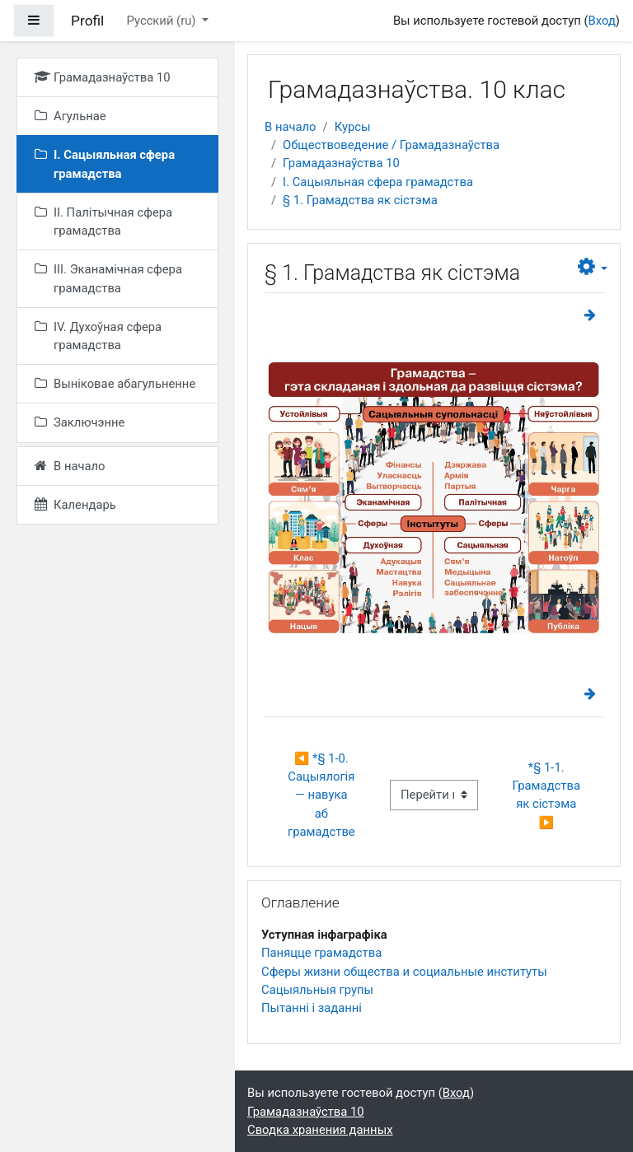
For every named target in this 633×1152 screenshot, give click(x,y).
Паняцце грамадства (321, 952)
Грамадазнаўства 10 (341, 163)
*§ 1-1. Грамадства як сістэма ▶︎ (548, 795)
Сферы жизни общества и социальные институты (404, 971)
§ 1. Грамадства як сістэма (360, 200)
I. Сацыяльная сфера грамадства (378, 182)
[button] (592, 267)
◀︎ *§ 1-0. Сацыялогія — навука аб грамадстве (323, 795)
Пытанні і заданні (311, 1007)
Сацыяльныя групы (317, 989)
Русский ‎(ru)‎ (163, 20)
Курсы (353, 126)
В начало (290, 126)
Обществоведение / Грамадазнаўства (391, 145)
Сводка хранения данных (319, 1129)
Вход (602, 20)
